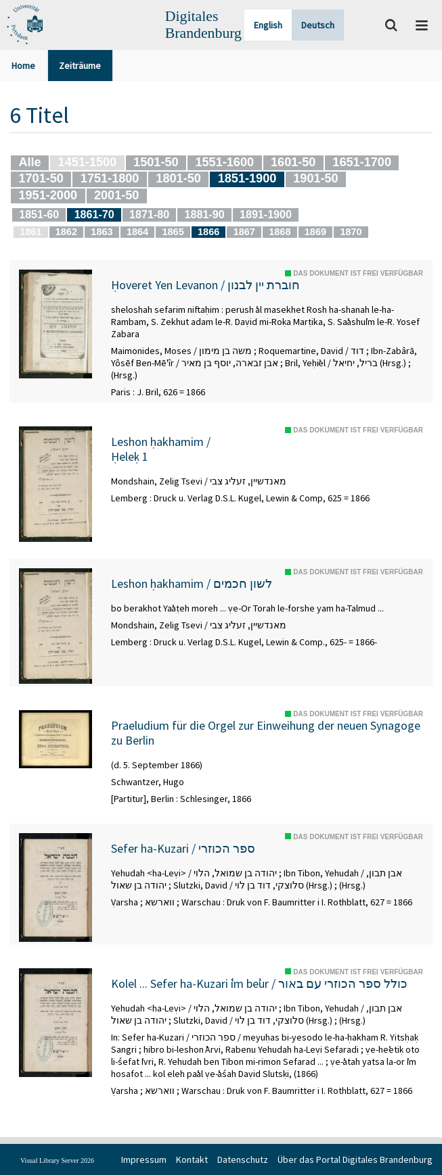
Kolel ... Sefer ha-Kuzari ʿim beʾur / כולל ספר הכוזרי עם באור (259, 983)
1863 (101, 231)
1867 (244, 231)
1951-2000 (47, 195)
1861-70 (94, 214)
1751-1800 (110, 178)
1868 (279, 231)
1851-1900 (247, 178)
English (268, 25)
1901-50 (315, 178)
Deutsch (317, 25)
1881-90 (205, 214)
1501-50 (155, 162)
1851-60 (39, 214)
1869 (315, 231)
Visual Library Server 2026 (57, 1160)
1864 (137, 231)
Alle (29, 162)
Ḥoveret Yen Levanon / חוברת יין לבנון (205, 285)
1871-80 (149, 214)
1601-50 (293, 162)
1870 (350, 231)
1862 (66, 231)
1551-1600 (224, 162)
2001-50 (116, 195)
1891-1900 (266, 214)
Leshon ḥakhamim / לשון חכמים (191, 583)
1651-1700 (361, 162)
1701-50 (40, 178)
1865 (172, 231)
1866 (208, 231)
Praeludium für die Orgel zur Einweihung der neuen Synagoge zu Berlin (265, 732)
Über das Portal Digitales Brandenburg (355, 1159)
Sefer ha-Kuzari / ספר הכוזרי (183, 848)
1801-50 (178, 178)
